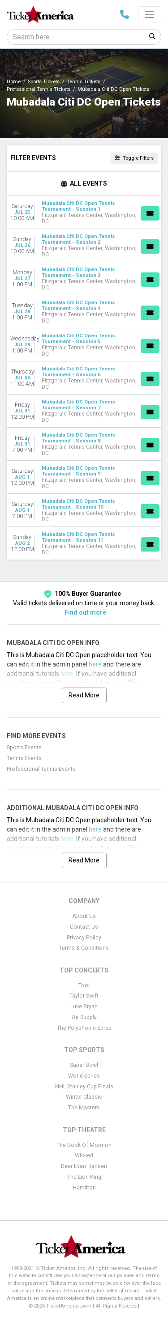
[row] (84, 212)
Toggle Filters (134, 158)
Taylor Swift (84, 996)
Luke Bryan (84, 1006)
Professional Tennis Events (41, 769)
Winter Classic (84, 1097)
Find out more (85, 612)
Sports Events (24, 747)
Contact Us (84, 927)
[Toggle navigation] (149, 14)
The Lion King (84, 1177)
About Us (84, 916)
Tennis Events (24, 758)
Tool (84, 985)
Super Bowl (84, 1065)
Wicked (84, 1155)
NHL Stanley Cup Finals (84, 1086)
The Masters (84, 1107)
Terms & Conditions (84, 948)
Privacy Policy (84, 937)
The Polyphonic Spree (84, 1028)
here (95, 664)
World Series (84, 1076)
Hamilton (84, 1188)
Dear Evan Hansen (84, 1166)
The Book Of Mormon (84, 1145)
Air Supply (84, 1017)
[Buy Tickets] (150, 213)
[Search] (75, 37)
